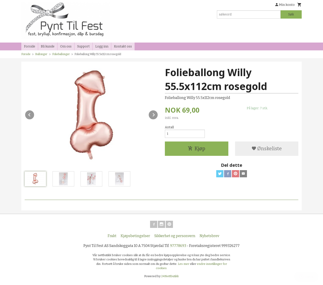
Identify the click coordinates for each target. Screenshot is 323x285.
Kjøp (196, 149)
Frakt (112, 236)
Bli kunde (48, 46)
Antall (169, 127)
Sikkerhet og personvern (174, 236)
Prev (34, 114)
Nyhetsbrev (209, 236)
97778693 (178, 246)
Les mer (184, 264)
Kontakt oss (123, 46)
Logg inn (101, 46)
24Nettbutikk (170, 276)
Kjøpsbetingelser (135, 236)
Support (83, 46)
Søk (291, 14)
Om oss (66, 46)
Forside (29, 46)
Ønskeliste (266, 149)
